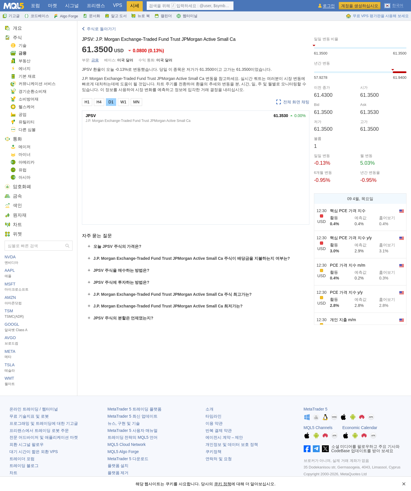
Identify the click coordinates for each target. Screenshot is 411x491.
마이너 (20, 154)
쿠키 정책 (222, 484)
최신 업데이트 (133, 416)
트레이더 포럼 (22, 458)
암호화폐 (18, 186)
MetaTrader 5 (316, 409)
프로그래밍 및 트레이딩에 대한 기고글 (43, 423)
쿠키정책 (213, 451)
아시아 (20, 177)
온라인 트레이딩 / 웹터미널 (33, 409)
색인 (13, 205)
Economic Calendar (359, 427)
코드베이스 (36, 16)
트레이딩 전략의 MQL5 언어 (133, 437)
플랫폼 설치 (118, 465)
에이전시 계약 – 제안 (224, 437)
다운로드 (128, 458)
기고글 (11, 16)
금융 (18, 53)
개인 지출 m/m (343, 319)
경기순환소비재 (28, 91)
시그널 (72, 5)
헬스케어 (22, 106)
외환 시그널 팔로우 (26, 444)
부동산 (20, 61)
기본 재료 (23, 76)
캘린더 (163, 16)
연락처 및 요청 (219, 458)
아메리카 (22, 162)
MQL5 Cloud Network (127, 444)
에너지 (20, 68)
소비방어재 (24, 99)
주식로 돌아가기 (101, 29)
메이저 (20, 146)
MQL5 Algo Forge (123, 451)
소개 (209, 409)
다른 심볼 (23, 129)
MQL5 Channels (318, 427)
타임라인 (213, 416)
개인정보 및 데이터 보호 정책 (232, 444)
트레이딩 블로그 (24, 465)
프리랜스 (96, 5)
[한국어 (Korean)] (394, 5)
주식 (13, 37)
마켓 (52, 5)
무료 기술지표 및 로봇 (29, 416)
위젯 (13, 234)
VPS (117, 5)
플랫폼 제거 (118, 472)
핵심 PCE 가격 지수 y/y (351, 238)
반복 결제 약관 (219, 430)
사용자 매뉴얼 (133, 430)
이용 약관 (214, 423)
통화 (13, 139)
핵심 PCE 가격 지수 (347, 210)
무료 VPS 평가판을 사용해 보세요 (377, 16)
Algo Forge (66, 16)
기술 (18, 45)
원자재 (16, 215)
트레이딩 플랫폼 (135, 409)
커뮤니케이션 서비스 (33, 83)
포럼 (35, 5)
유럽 (18, 170)
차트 (13, 224)
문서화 (91, 16)
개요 (13, 28)
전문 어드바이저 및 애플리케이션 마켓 (43, 437)
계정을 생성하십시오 (359, 5)
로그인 (329, 6)
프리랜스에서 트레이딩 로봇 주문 (39, 430)
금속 (13, 196)
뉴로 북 (140, 16)
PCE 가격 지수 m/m (347, 265)
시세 (134, 5)
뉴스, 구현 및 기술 (124, 423)
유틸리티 (22, 122)
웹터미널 (187, 16)
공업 (18, 114)
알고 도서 (116, 16)
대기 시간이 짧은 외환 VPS (33, 451)
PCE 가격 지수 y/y (346, 292)
